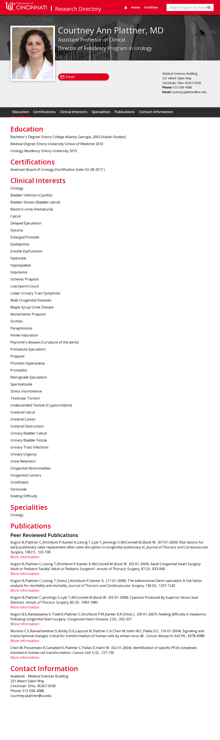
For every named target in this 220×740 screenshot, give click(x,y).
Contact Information (156, 111)
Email (70, 76)
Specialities (101, 111)
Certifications (44, 111)
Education (21, 111)
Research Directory (78, 8)
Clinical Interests (73, 111)
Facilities (151, 7)
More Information (24, 557)
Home (135, 7)
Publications (125, 111)
